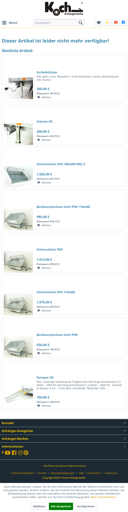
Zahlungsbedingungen (62, 473)
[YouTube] (115, 22)
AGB (81, 473)
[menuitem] (9, 22)
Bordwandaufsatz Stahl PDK (57, 335)
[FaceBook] (123, 22)
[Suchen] (80, 22)
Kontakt (42, 473)
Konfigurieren (85, 506)
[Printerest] (25, 453)
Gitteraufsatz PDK (50, 249)
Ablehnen (39, 506)
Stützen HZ (44, 121)
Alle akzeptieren (61, 506)
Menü (9, 22)
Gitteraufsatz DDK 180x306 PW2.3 (61, 164)
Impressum (111, 473)
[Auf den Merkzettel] (44, 97)
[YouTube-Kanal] (8, 453)
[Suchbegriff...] (58, 22)
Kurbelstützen (47, 72)
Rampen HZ (45, 377)
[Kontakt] (107, 22)
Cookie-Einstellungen (22, 473)
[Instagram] (20, 453)
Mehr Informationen (103, 497)
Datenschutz (94, 473)
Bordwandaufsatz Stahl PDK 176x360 (63, 207)
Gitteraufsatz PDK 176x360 (56, 292)
